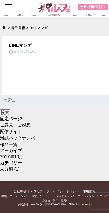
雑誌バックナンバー (19, 138)
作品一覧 (8, 144)
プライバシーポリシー (62, 191)
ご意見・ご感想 (15, 125)
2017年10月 (11, 157)
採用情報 (89, 191)
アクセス (36, 191)
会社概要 (20, 191)
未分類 (6, 169)
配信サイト (11, 131)
